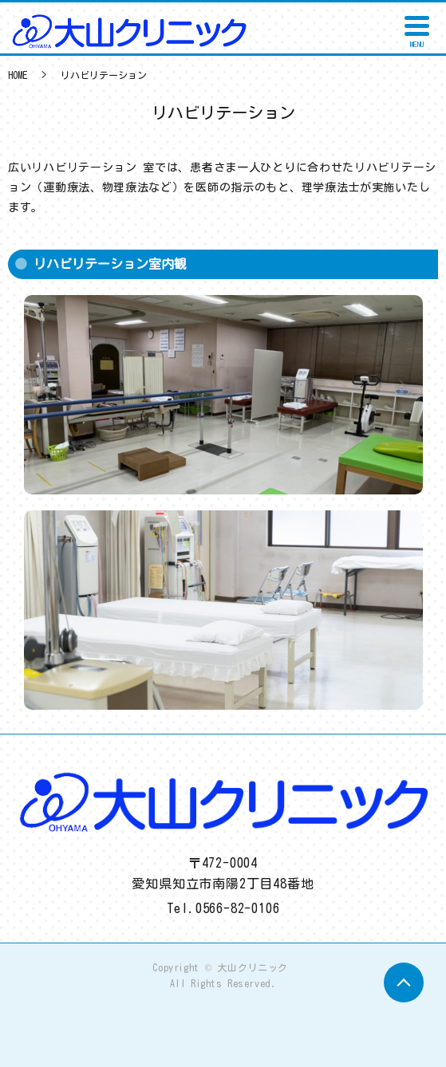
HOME (17, 75)
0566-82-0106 (237, 908)
